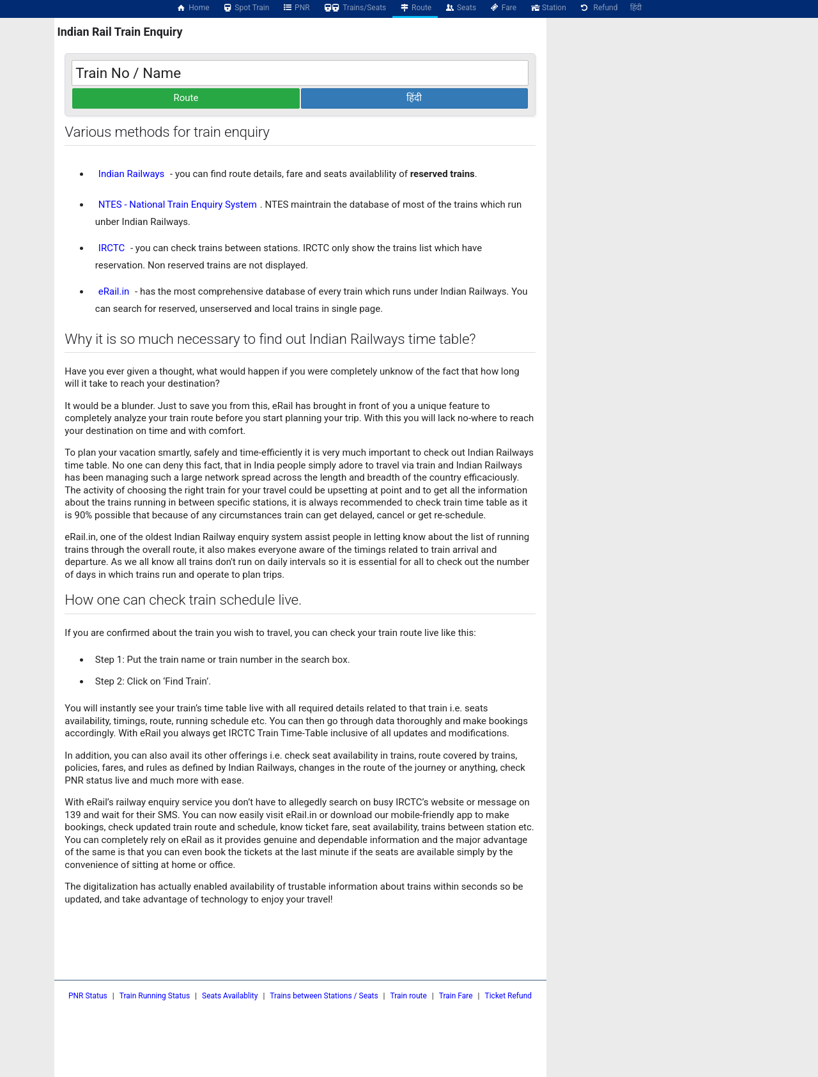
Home (193, 7)
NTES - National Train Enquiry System (177, 204)
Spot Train (246, 7)
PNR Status (87, 995)
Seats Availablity (230, 995)
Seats (460, 7)
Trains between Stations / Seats (324, 995)
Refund (598, 7)
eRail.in (114, 291)
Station (547, 7)
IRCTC (111, 248)
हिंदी (636, 7)
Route (415, 7)
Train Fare (456, 995)
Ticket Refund (508, 995)
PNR (295, 7)
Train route (408, 995)
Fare (502, 7)
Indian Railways (131, 174)
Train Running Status (155, 995)
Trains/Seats (355, 7)
